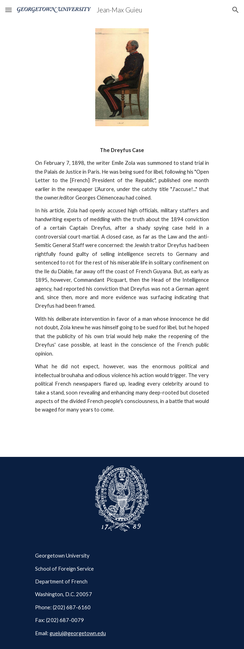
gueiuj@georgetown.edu (78, 633)
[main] (122, 280)
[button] (8, 9)
